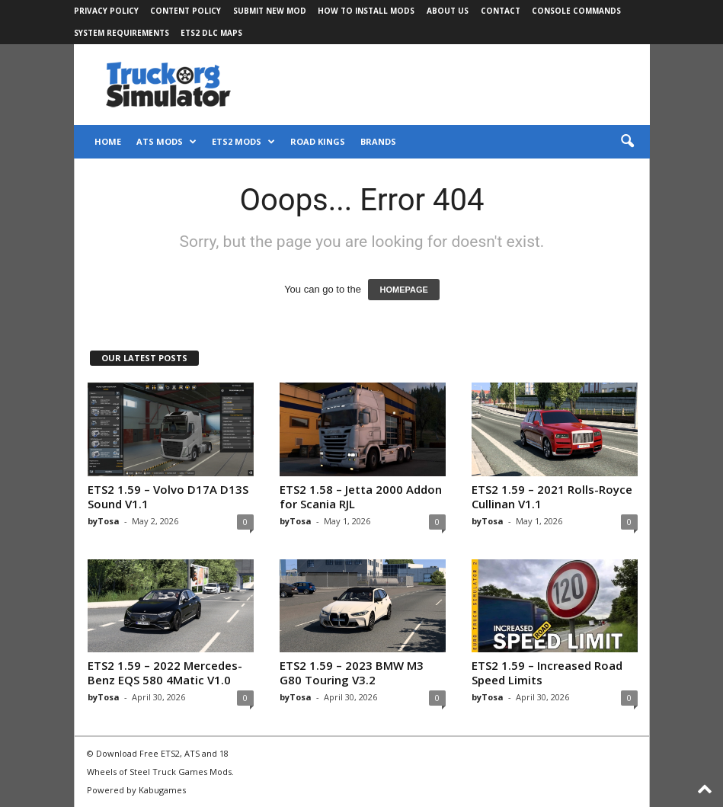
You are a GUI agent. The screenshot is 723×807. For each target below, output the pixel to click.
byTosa (104, 521)
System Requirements (121, 32)
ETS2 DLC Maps (211, 32)
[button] (627, 142)
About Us (448, 10)
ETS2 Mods (243, 142)
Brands (378, 141)
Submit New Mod (269, 10)
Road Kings (317, 141)
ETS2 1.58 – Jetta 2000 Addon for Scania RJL (361, 496)
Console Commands (576, 10)
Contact (500, 10)
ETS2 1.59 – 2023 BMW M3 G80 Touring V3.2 (352, 672)
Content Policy (185, 10)
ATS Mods (166, 142)
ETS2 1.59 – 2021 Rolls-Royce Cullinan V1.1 (552, 496)
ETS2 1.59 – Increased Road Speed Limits (547, 672)
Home (107, 141)
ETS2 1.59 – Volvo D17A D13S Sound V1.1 (168, 496)
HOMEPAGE (403, 289)
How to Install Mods (366, 10)
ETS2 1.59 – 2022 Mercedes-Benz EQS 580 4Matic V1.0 (165, 672)
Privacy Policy (106, 10)
